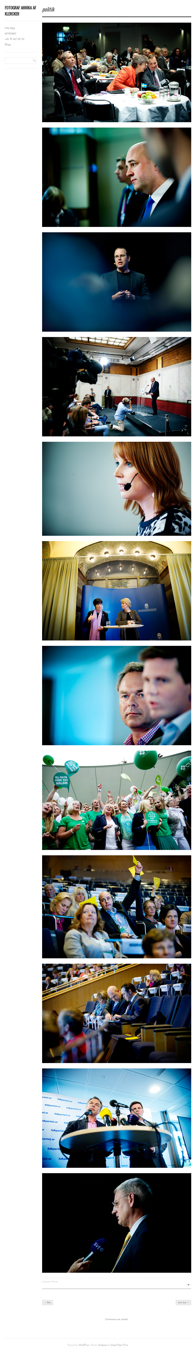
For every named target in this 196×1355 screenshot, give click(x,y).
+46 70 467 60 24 (14, 39)
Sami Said (183, 1302)
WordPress (84, 1345)
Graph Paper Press (119, 1345)
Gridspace (102, 1345)
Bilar (47, 1302)
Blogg (8, 44)
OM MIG (10, 28)
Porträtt (55, 1281)
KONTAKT (10, 33)
